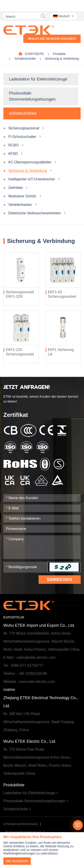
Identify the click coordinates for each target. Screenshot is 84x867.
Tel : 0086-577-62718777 (23, 665)
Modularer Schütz (22, 196)
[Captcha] (25, 567)
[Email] (42, 508)
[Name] (42, 498)
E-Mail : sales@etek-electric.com (29, 657)
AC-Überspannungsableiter (29, 162)
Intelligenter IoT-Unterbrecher (31, 179)
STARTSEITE (34, 54)
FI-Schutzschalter (22, 137)
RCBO (13, 145)
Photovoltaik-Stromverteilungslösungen (32, 96)
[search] (43, 16)
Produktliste (13, 785)
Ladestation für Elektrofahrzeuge (38, 79)
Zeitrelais (15, 188)
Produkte (59, 54)
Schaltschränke (25, 58)
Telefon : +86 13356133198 (25, 673)
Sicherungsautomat (23, 128)
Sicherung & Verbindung (62, 58)
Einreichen (59, 579)
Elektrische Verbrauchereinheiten (34, 213)
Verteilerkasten (20, 205)
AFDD (13, 154)
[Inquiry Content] (42, 547)
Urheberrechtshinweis (20, 824)
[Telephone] (42, 518)
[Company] (42, 529)
